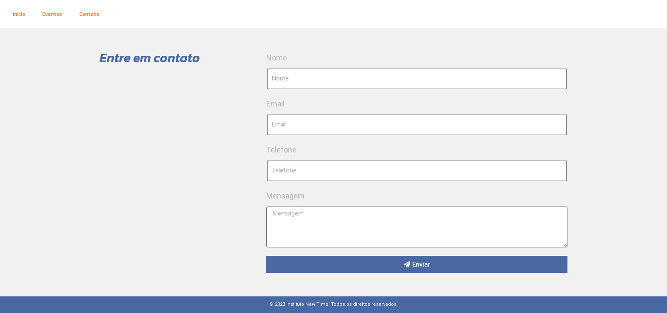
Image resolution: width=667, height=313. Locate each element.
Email (275, 103)
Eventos (52, 14)
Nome (276, 57)
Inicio (19, 14)
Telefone (281, 149)
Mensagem (285, 195)
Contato (89, 14)
